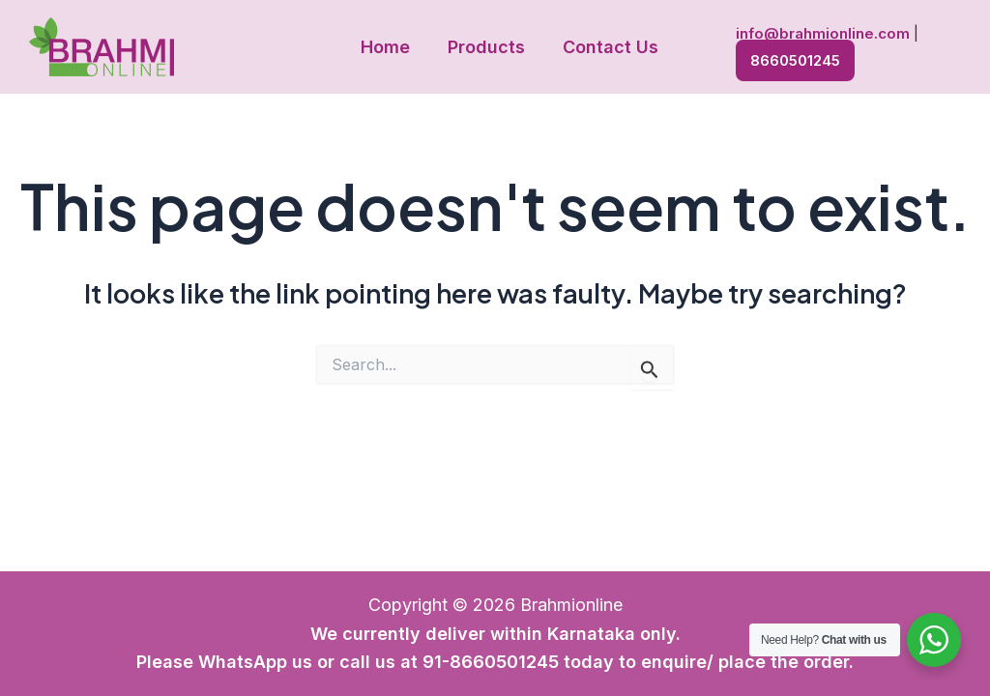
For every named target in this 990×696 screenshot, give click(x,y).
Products (486, 47)
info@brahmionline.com (818, 34)
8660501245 (790, 58)
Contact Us (607, 47)
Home (388, 47)
